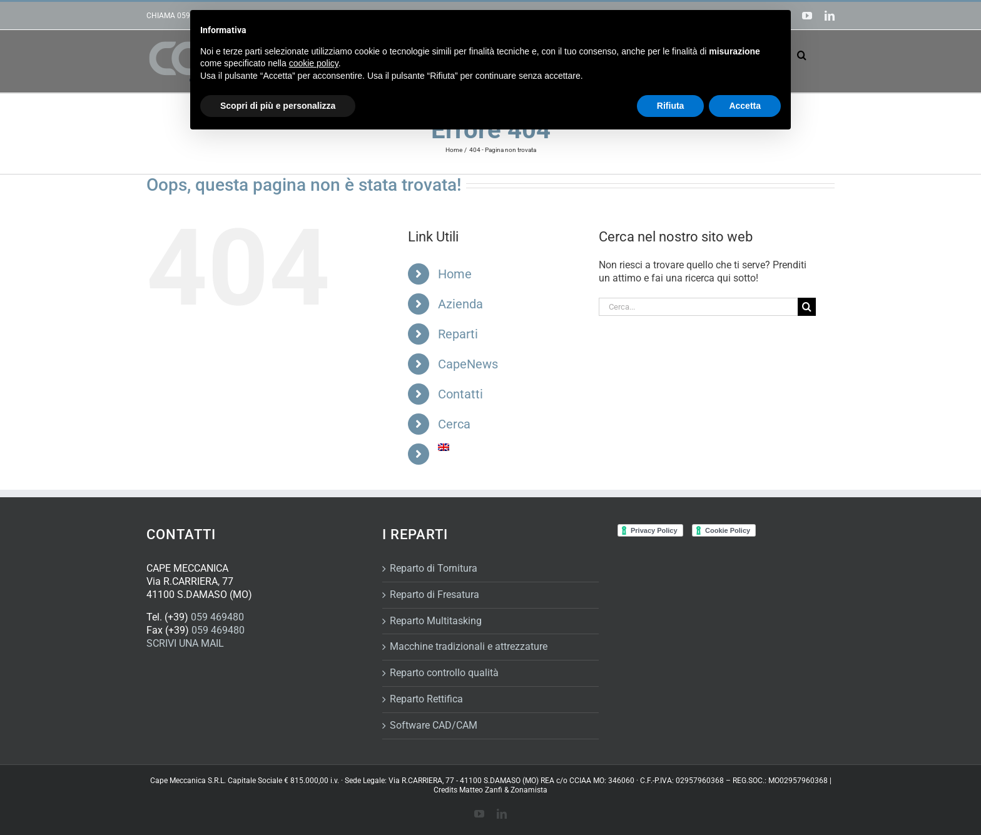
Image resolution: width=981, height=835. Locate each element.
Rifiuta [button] (670, 106)
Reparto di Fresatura (434, 594)
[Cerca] (807, 307)
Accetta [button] (745, 106)
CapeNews (468, 364)
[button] (801, 55)
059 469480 (217, 617)
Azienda (460, 303)
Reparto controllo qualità (444, 673)
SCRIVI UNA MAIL (185, 643)
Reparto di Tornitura (433, 568)
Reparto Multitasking (436, 621)
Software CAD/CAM (433, 725)
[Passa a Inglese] (509, 447)
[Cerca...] (698, 307)
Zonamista (529, 790)
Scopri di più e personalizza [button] (277, 106)
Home (455, 273)
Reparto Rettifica (426, 699)
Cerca (454, 424)
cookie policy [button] (313, 63)
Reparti (458, 334)
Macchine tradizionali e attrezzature (468, 646)
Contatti (460, 394)
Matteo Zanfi (480, 790)
